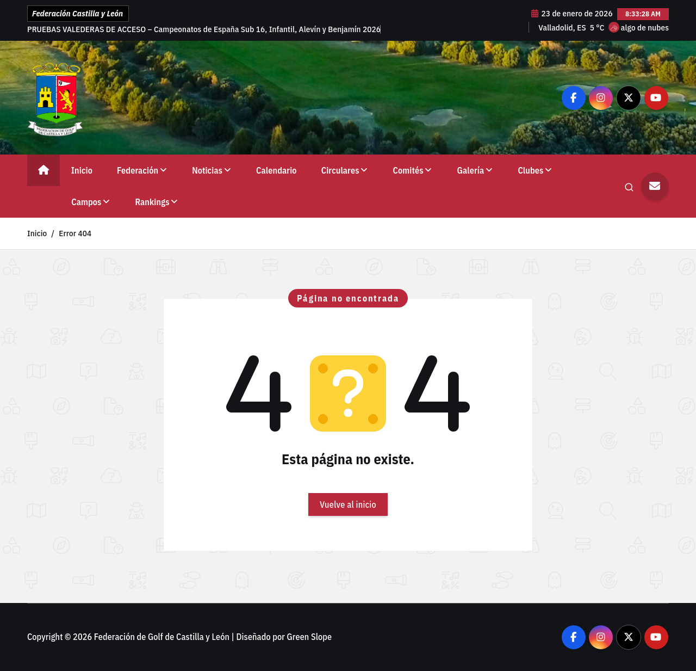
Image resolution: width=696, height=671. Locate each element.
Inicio (81, 170)
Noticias (207, 170)
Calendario (276, 170)
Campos (86, 201)
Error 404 (75, 233)
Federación (137, 170)
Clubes (530, 170)
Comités (408, 170)
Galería (470, 170)
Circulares (340, 170)
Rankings (152, 201)
